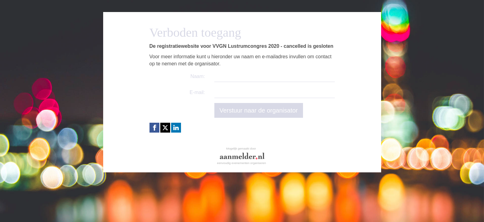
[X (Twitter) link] (165, 128)
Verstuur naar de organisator (259, 110)
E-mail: (197, 92)
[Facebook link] (154, 128)
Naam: (197, 76)
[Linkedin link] (176, 128)
